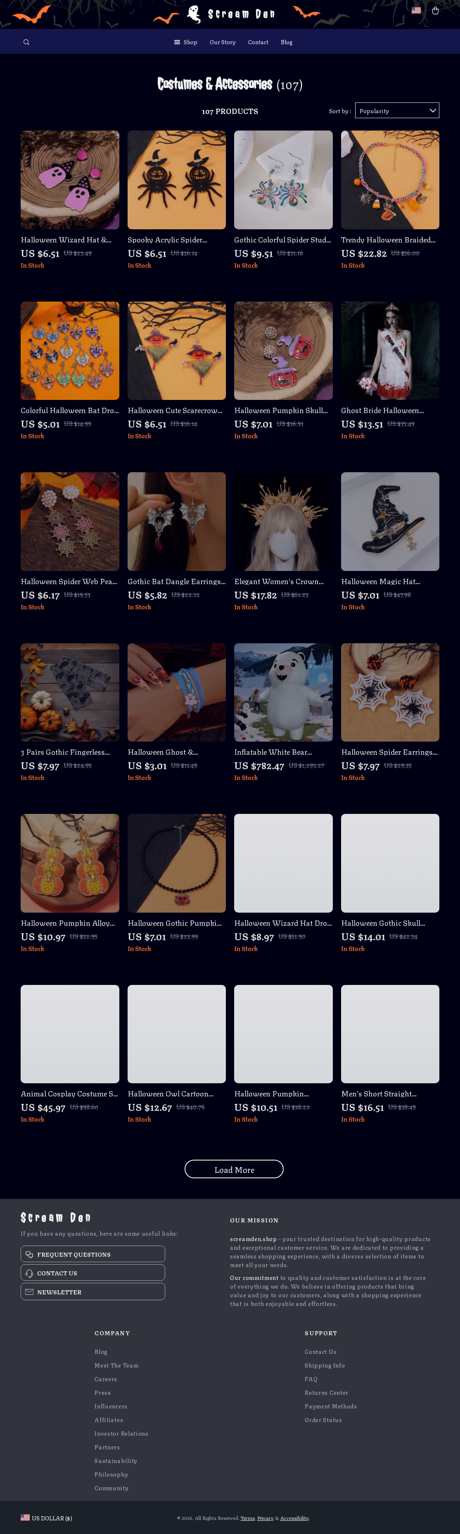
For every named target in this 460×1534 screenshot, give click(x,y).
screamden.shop (253, 1238)
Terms (248, 1518)
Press (103, 1392)
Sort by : (340, 110)
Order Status (323, 1419)
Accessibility (294, 1518)
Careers (106, 1378)
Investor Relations (122, 1433)
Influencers (111, 1405)
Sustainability (116, 1460)
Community (111, 1487)
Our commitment (254, 1277)
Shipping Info (325, 1364)
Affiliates (109, 1419)
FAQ (311, 1378)
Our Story (223, 41)
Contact (258, 41)
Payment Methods (331, 1405)
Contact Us (321, 1351)
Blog (286, 41)
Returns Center (327, 1392)
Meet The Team (116, 1364)
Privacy (265, 1518)
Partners (107, 1446)
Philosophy (111, 1474)
